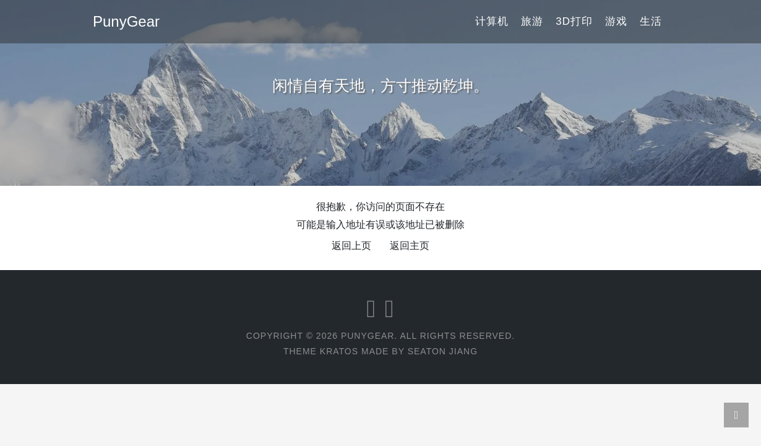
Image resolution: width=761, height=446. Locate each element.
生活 (651, 21)
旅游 (532, 21)
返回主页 (409, 245)
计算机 (492, 21)
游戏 (616, 21)
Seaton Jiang (443, 351)
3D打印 (574, 21)
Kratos (339, 351)
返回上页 (351, 245)
